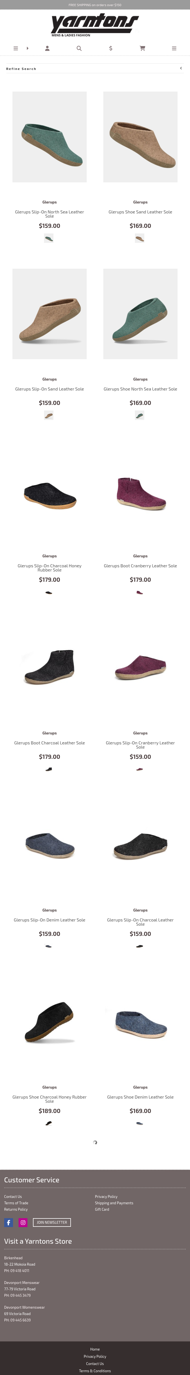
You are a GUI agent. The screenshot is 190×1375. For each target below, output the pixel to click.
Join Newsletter (52, 1222)
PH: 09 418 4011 (16, 1270)
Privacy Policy (106, 1196)
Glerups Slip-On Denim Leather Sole (49, 845)
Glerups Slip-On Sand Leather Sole (49, 314)
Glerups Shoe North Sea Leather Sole (140, 314)
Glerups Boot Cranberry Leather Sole (140, 491)
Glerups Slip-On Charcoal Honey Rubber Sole (49, 491)
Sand (139, 238)
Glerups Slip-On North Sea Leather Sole (49, 137)
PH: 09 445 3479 (17, 1295)
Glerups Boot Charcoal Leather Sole (49, 668)
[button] (16, 48)
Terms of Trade (16, 1203)
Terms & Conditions (95, 1371)
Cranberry (139, 592)
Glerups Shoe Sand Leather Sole (140, 137)
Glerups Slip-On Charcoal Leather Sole (140, 845)
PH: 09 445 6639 (17, 1320)
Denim (48, 946)
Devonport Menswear (22, 1282)
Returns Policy (16, 1209)
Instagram (23, 1222)
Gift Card (102, 1209)
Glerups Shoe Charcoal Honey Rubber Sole (49, 1022)
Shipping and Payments (114, 1203)
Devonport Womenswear (24, 1307)
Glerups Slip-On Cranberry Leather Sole (140, 668)
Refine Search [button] (94, 68)
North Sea (48, 238)
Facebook (8, 1222)
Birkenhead (13, 1258)
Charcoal (48, 592)
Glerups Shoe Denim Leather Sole (140, 1022)
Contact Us (13, 1196)
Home (95, 1349)
